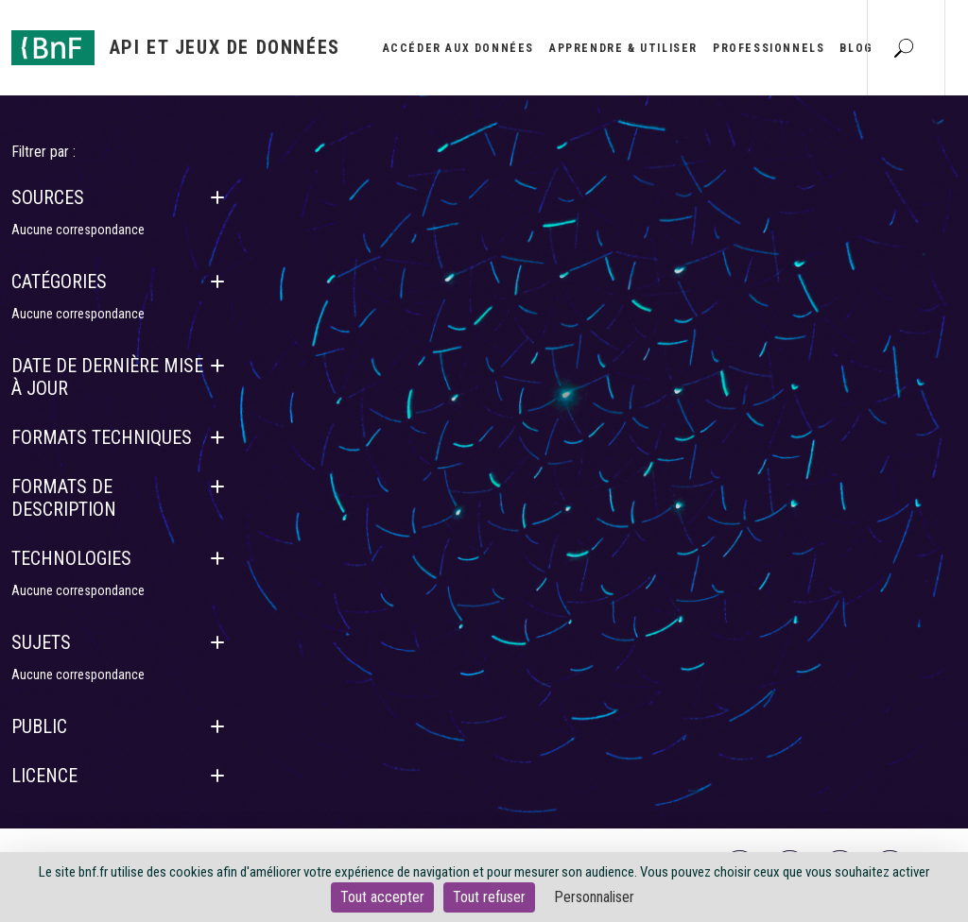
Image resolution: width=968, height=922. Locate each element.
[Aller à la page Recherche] (903, 47)
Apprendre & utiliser (623, 48)
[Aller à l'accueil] (175, 48)
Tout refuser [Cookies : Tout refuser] (489, 897)
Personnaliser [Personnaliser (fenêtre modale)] (594, 897)
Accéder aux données (458, 48)
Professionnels (768, 48)
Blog (856, 48)
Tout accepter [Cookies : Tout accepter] (382, 897)
